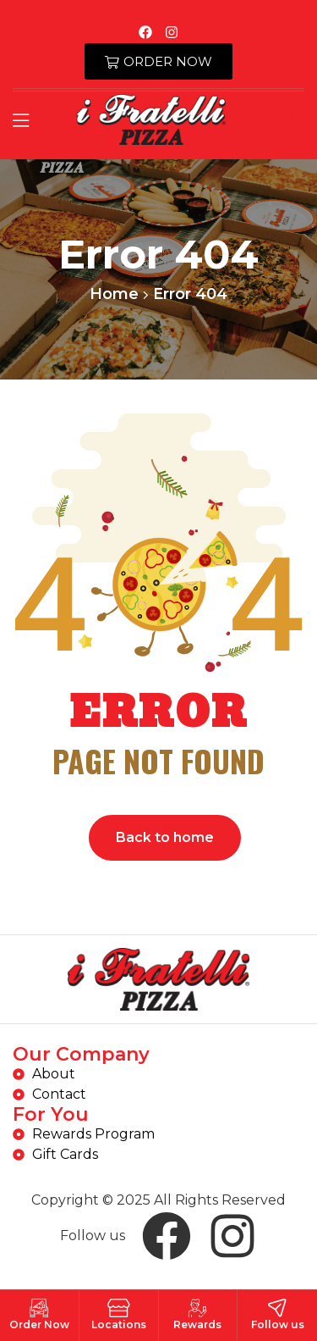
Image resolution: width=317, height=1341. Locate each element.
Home (114, 294)
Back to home (165, 837)
